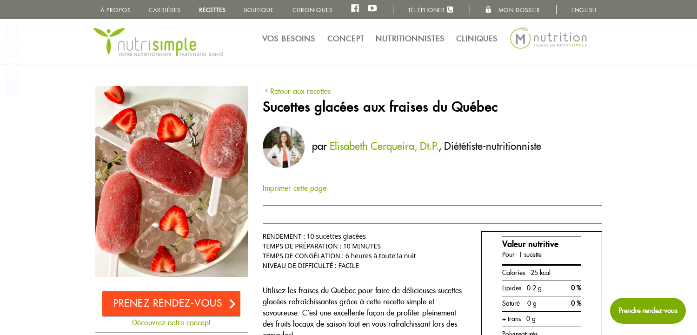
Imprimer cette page (294, 188)
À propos (115, 10)
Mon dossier (512, 9)
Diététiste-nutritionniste (492, 146)
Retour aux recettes (297, 91)
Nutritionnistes (410, 39)
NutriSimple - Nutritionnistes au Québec (158, 42)
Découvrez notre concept (171, 323)
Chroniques (312, 10)
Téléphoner (431, 9)
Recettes (212, 10)
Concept (345, 39)
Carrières (164, 10)
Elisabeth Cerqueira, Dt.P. (384, 146)
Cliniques (477, 39)
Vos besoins (288, 39)
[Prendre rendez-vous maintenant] (648, 311)
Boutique (259, 10)
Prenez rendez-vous (167, 303)
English (584, 10)
